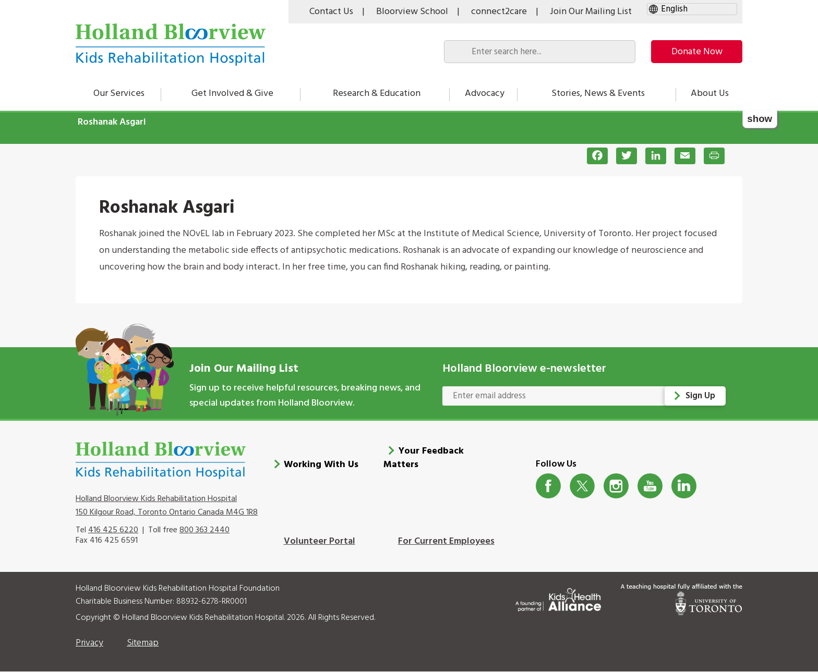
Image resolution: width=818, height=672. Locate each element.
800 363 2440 (204, 530)
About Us (710, 93)
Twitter (582, 486)
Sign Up (700, 396)
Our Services (119, 93)
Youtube (650, 486)
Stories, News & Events (598, 93)
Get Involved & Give (232, 93)
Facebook (548, 486)
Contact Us (331, 11)
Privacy (89, 643)
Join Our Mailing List (591, 11)
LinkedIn (684, 486)
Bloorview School (412, 11)
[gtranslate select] (692, 9)
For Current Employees (446, 541)
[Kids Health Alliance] (558, 598)
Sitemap (143, 643)
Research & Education (376, 93)
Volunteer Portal (319, 541)
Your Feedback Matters (423, 458)
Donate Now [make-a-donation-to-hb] (697, 51)
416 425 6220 (113, 530)
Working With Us (321, 464)
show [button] (759, 118)
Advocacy (484, 93)
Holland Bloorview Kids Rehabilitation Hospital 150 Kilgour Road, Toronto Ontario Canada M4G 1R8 (167, 505)
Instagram (616, 486)
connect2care (499, 11)
